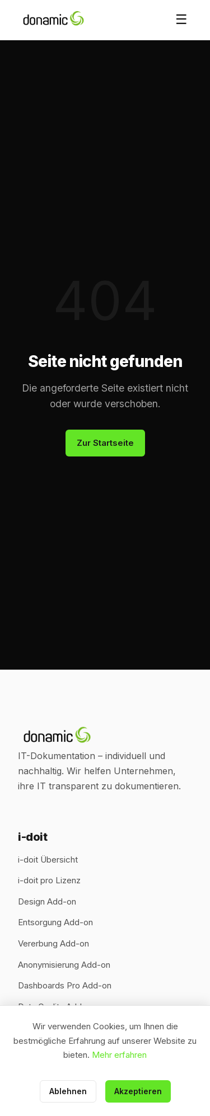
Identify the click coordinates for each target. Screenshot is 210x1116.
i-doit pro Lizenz (49, 880)
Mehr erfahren (119, 1054)
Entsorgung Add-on (55, 922)
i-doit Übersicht (48, 859)
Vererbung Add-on (53, 943)
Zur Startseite (105, 442)
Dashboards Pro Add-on (64, 985)
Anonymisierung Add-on (64, 964)
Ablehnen (68, 1091)
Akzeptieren (138, 1091)
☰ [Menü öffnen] (181, 19)
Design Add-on (47, 901)
